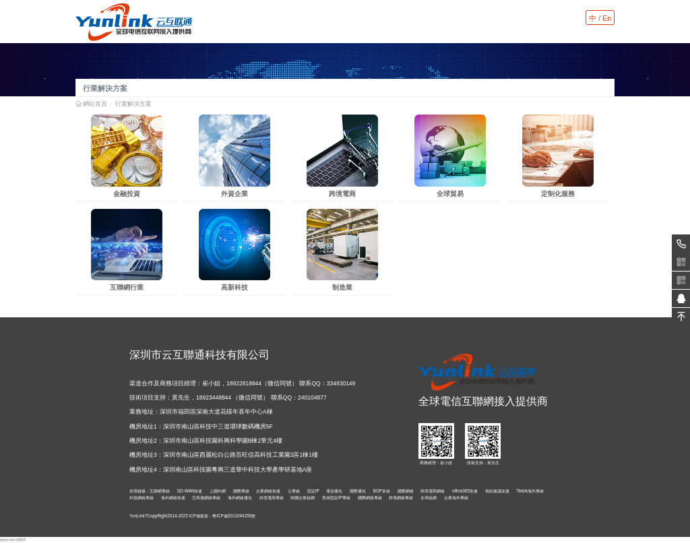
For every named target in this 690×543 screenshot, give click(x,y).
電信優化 (334, 490)
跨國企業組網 (302, 497)
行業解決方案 (133, 103)
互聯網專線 (160, 490)
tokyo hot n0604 (13, 540)
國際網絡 (406, 490)
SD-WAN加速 (190, 490)
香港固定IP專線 (336, 497)
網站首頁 (95, 103)
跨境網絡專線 (401, 497)
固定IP (313, 490)
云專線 (294, 490)
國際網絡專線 (370, 497)
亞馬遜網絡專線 (206, 497)
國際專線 (241, 490)
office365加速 (465, 490)
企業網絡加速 (268, 490)
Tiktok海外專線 (530, 490)
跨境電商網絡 (432, 490)
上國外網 (218, 490)
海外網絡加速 (173, 497)
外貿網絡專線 (141, 497)
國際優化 (358, 490)
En (606, 18)
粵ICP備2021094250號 (233, 515)
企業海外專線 (456, 497)
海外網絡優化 (240, 497)
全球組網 (428, 497)
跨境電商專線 (271, 497)
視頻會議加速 (497, 490)
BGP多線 (382, 490)
